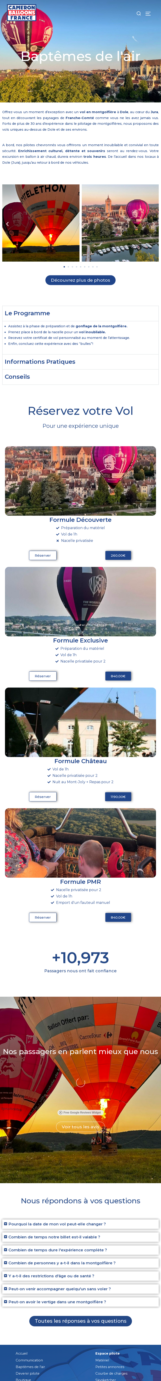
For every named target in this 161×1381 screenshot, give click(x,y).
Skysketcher (105, 1323)
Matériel (102, 1303)
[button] (7, 224)
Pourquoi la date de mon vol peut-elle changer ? (57, 1188)
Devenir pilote (28, 1316)
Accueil (21, 1296)
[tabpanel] (80, 349)
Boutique (23, 1323)
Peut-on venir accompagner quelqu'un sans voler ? (59, 1253)
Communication (29, 1303)
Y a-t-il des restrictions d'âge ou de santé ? (51, 1240)
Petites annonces (109, 1309)
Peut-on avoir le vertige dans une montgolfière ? (57, 1266)
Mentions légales (41, 1369)
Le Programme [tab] (27, 325)
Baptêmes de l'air (30, 1309)
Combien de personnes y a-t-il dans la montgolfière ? (62, 1227)
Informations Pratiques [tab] (40, 373)
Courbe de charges (111, 1316)
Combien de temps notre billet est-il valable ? (54, 1201)
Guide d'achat (106, 1329)
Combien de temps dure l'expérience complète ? (57, 1214)
